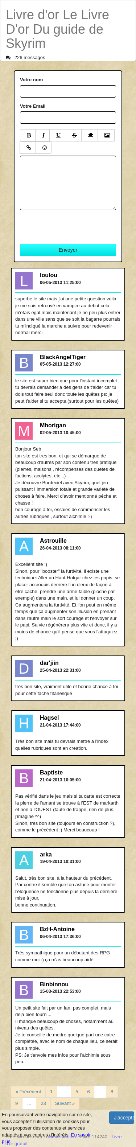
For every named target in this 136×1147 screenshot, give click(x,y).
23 (43, 1103)
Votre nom (31, 79)
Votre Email (33, 106)
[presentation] (75, 224)
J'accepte (124, 1118)
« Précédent (28, 1091)
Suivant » (65, 1103)
